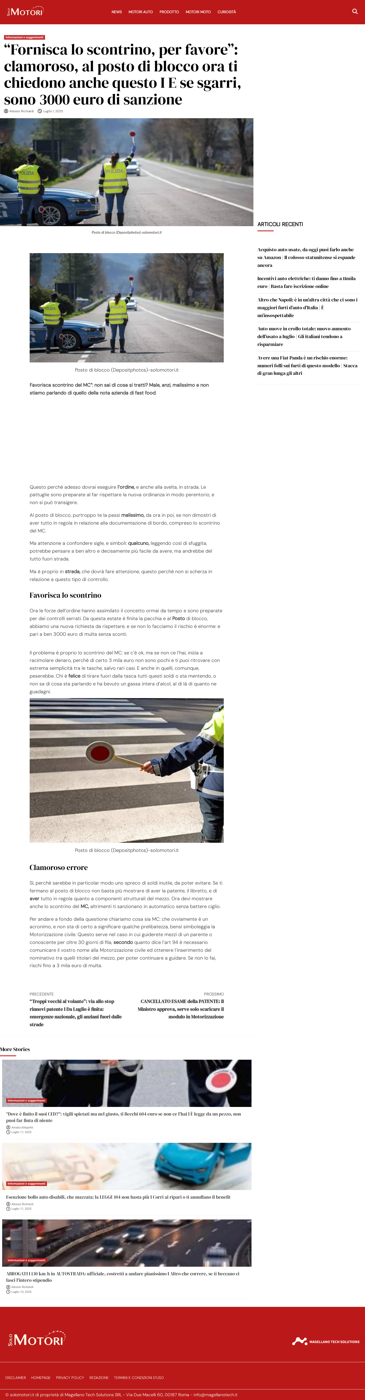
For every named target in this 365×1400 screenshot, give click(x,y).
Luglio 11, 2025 (22, 1132)
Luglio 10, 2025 (22, 1292)
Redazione (99, 1377)
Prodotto (169, 12)
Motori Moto (198, 12)
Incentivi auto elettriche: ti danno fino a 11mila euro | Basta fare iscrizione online (306, 282)
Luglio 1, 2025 (53, 111)
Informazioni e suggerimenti (24, 37)
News (117, 12)
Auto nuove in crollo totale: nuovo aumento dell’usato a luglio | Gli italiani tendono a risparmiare (304, 336)
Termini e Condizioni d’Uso (139, 1377)
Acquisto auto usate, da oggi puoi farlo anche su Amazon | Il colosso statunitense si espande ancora (306, 257)
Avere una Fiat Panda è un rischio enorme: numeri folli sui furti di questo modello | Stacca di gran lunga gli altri (307, 365)
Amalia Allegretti (22, 1127)
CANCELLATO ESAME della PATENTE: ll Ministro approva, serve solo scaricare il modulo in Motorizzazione (175, 1005)
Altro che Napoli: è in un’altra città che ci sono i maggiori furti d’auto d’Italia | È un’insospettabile (307, 307)
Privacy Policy (70, 1377)
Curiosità (227, 12)
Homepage (41, 1377)
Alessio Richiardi (21, 111)
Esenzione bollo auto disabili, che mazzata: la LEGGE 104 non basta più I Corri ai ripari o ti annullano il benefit (118, 1197)
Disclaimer (15, 1377)
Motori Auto (141, 12)
